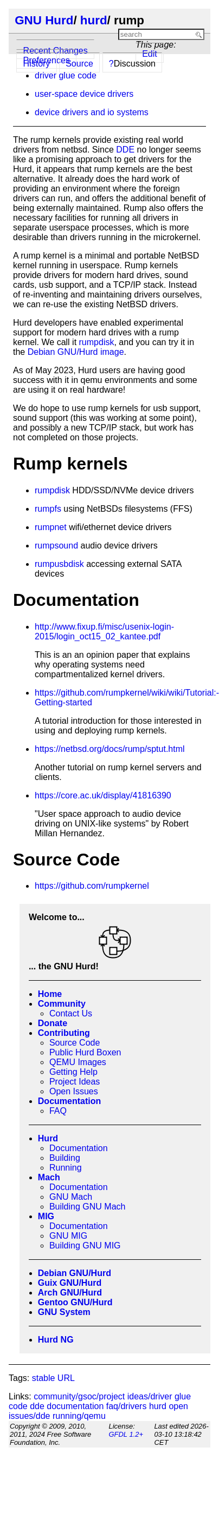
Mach (49, 1177)
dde (37, 1406)
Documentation (69, 1101)
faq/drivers (126, 1406)
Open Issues (73, 1091)
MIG (46, 1216)
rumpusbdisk (59, 564)
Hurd (48, 1138)
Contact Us (70, 1013)
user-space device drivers (84, 93)
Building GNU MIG (85, 1245)
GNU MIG (68, 1235)
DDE (125, 149)
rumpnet (51, 527)
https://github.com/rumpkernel (92, 885)
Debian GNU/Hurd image (76, 351)
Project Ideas (74, 1081)
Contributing (64, 1033)
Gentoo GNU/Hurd (75, 1302)
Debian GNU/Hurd (74, 1273)
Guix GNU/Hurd (69, 1282)
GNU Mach (70, 1196)
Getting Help (73, 1071)
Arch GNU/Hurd (70, 1292)
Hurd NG (56, 1339)
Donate (52, 1023)
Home (50, 994)
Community (62, 1003)
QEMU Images (77, 1062)
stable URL (53, 1378)
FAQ (58, 1110)
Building (64, 1157)
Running (65, 1167)
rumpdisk (96, 342)
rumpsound (56, 545)
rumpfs (48, 508)
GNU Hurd (44, 20)
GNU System (64, 1312)
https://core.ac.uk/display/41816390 (103, 795)
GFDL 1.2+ (125, 1434)
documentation (75, 1406)
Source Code (74, 1042)
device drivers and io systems (92, 112)
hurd (93, 20)
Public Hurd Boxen (85, 1052)
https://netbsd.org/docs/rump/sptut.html (110, 749)
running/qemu (79, 1415)
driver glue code (65, 75)
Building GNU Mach (87, 1206)
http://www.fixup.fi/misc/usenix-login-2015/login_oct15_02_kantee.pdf (104, 631)
